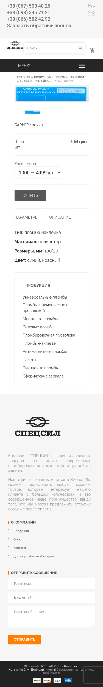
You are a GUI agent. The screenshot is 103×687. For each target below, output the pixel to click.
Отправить (24, 639)
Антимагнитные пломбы (45, 351)
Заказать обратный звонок (39, 25)
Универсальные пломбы (45, 297)
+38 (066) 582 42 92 (28, 19)
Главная (23, 77)
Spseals (34, 666)
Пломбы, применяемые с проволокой (45, 308)
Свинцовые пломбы (41, 368)
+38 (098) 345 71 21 (28, 12)
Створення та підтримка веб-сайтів (68, 671)
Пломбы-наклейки (69, 77)
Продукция (42, 77)
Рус (91, 5)
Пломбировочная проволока (49, 335)
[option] (32, 112)
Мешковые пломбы (40, 319)
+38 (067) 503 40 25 (28, 6)
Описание (60, 217)
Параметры (26, 217)
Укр (91, 12)
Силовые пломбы (38, 327)
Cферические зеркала (43, 376)
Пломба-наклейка (34, 80)
